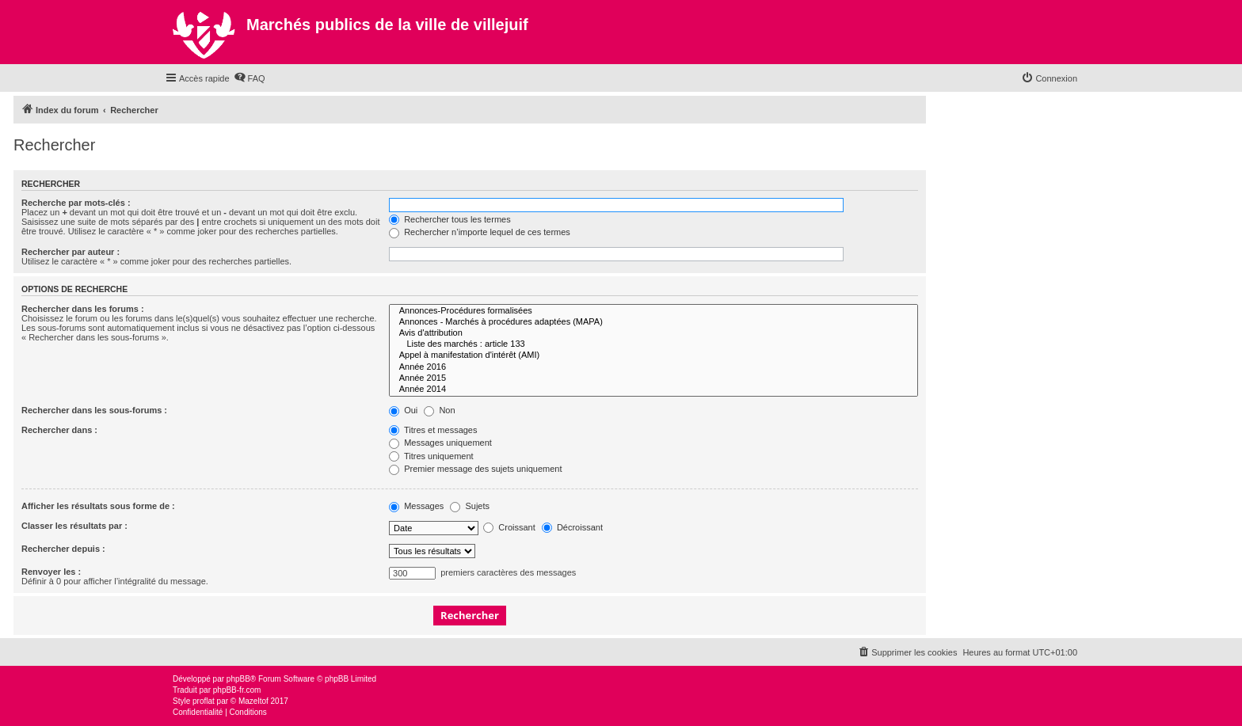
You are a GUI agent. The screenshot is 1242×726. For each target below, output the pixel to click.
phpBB (238, 679)
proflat (203, 701)
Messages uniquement (440, 442)
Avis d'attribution (653, 333)
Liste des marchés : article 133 (653, 344)
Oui (403, 410)
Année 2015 (653, 378)
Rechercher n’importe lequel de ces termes (479, 232)
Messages (416, 506)
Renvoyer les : (51, 571)
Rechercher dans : (59, 430)
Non (439, 410)
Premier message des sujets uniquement (475, 468)
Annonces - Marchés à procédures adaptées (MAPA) (653, 322)
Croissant (509, 527)
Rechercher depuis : (63, 548)
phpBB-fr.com (237, 690)
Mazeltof (253, 701)
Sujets (470, 506)
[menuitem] (249, 78)
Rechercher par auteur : (70, 252)
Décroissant (572, 527)
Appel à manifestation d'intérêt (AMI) (653, 355)
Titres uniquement (431, 456)
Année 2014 (653, 389)
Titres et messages (433, 430)
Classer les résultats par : (74, 525)
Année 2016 (653, 367)
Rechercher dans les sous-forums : (94, 410)
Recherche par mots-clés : (76, 202)
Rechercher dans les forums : (82, 309)
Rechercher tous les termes (450, 219)
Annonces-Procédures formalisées (653, 311)
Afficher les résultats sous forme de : (98, 506)
